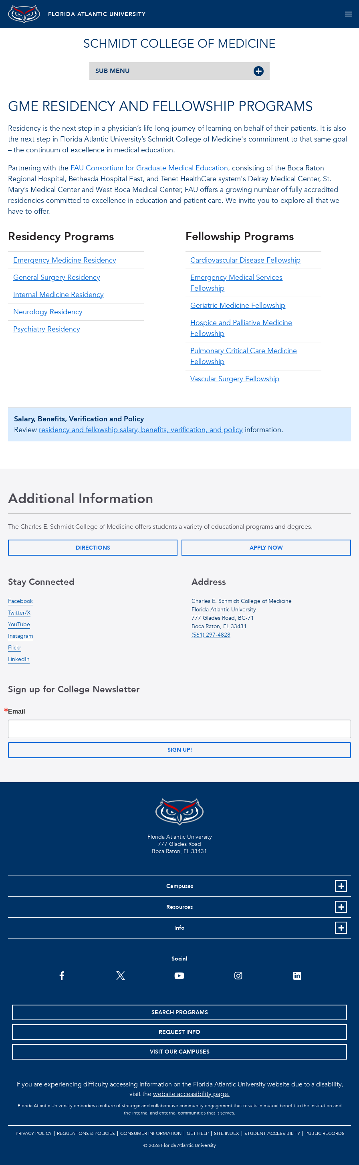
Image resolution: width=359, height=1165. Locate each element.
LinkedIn (19, 659)
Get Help (198, 1133)
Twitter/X (19, 613)
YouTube (19, 624)
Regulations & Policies (86, 1133)
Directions (93, 548)
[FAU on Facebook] (62, 975)
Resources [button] (179, 907)
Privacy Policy (34, 1133)
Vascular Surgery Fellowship (234, 379)
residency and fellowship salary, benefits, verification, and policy (141, 430)
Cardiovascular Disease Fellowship (245, 260)
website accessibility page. (191, 1094)
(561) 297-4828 (211, 635)
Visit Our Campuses (180, 1052)
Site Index (226, 1133)
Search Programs (179, 1012)
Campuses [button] (179, 886)
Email (16, 711)
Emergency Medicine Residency (64, 260)
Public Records (325, 1133)
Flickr (14, 647)
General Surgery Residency (56, 278)
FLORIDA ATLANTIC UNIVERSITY (97, 14)
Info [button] (179, 928)
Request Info (179, 1032)
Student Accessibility (272, 1133)
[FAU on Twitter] (121, 975)
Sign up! (179, 750)
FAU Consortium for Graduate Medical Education (149, 168)
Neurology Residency (48, 312)
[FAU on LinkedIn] (297, 975)
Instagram (20, 636)
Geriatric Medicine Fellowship (237, 306)
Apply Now (266, 548)
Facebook (20, 601)
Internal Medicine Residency (58, 295)
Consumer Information (151, 1133)
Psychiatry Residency (46, 329)
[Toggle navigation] (348, 14)
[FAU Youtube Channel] (179, 975)
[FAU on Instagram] (238, 975)
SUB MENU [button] (112, 71)
